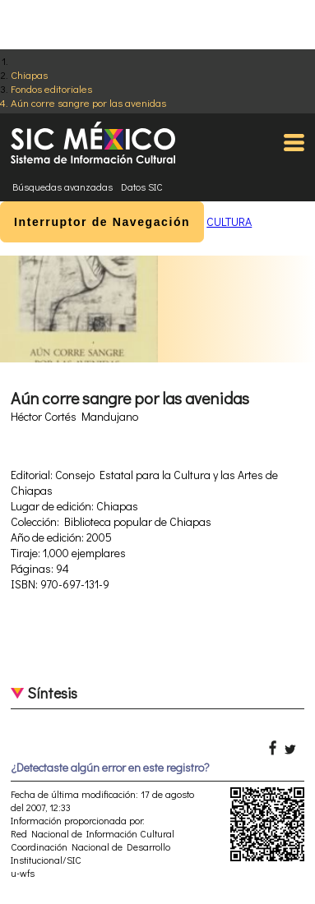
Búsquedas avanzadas (62, 186)
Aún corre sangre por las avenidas (88, 102)
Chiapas (29, 74)
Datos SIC (142, 186)
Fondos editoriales (51, 88)
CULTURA (229, 221)
